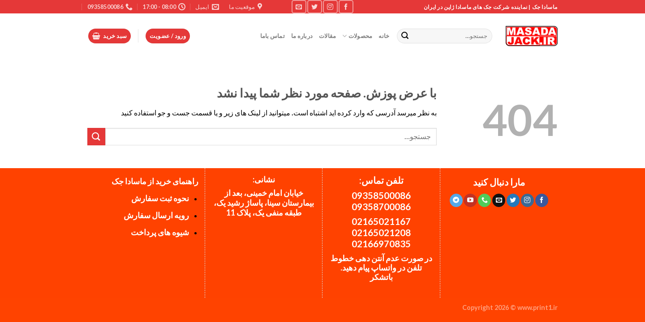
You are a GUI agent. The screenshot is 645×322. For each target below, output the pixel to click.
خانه (383, 35)
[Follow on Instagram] (330, 6)
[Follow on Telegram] (456, 200)
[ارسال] (405, 36)
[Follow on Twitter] (314, 6)
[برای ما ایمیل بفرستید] (299, 6)
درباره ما (302, 35)
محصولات (357, 36)
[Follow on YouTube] (470, 200)
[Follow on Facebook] (346, 6)
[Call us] (484, 200)
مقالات (327, 35)
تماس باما (272, 35)
